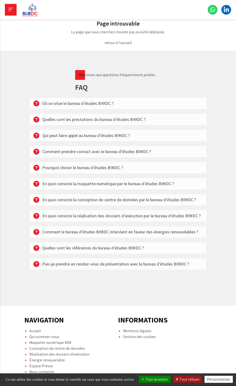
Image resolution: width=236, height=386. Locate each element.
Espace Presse (41, 349)
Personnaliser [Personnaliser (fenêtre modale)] (218, 379)
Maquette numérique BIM (50, 326)
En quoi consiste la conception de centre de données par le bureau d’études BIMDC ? (114, 200)
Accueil (35, 314)
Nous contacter (41, 355)
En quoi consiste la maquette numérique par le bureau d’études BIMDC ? (103, 184)
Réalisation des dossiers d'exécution (59, 338)
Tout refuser (187, 379)
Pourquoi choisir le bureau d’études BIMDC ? (78, 168)
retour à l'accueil (118, 42)
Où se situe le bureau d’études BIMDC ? (73, 103)
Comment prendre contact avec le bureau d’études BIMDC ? (92, 152)
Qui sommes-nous (44, 320)
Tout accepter (154, 379)
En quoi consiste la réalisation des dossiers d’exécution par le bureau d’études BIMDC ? (117, 216)
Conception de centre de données (57, 332)
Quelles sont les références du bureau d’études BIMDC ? (88, 248)
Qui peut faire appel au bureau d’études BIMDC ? (81, 135)
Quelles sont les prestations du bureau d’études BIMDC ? (89, 119)
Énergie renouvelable (47, 344)
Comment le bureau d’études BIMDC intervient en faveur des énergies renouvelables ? (115, 232)
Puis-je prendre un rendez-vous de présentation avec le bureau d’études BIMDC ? (111, 264)
